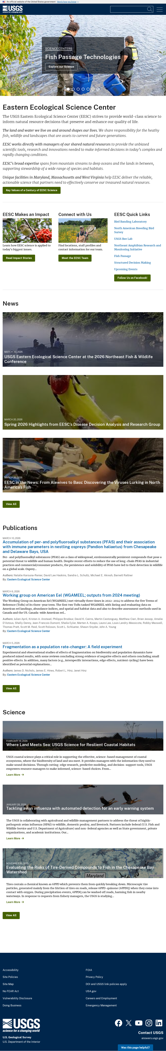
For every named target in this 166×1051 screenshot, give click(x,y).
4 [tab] (83, 89)
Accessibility (11, 970)
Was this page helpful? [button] (135, 1047)
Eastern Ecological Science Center (28, 579)
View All (11, 504)
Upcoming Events (125, 269)
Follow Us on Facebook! (132, 277)
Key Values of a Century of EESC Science (31, 190)
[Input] (131, 9)
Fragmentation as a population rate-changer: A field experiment (62, 646)
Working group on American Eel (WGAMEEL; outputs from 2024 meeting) (71, 595)
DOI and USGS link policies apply (106, 984)
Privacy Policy (94, 977)
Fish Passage (122, 256)
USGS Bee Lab (123, 238)
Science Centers (58, 48)
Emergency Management (101, 1005)
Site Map (8, 984)
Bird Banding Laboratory (130, 221)
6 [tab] (93, 89)
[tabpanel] (83, 55)
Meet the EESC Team (75, 258)
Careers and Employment (101, 998)
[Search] (150, 9)
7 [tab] (97, 89)
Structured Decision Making (132, 262)
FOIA (89, 970)
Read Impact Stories (19, 258)
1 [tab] (68, 89)
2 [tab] (73, 89)
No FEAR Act (11, 991)
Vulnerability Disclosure (17, 998)
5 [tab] (88, 89)
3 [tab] (78, 89)
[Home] (13, 12)
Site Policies (10, 977)
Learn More (13, 774)
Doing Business (12, 1005)
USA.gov (91, 991)
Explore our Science (61, 66)
